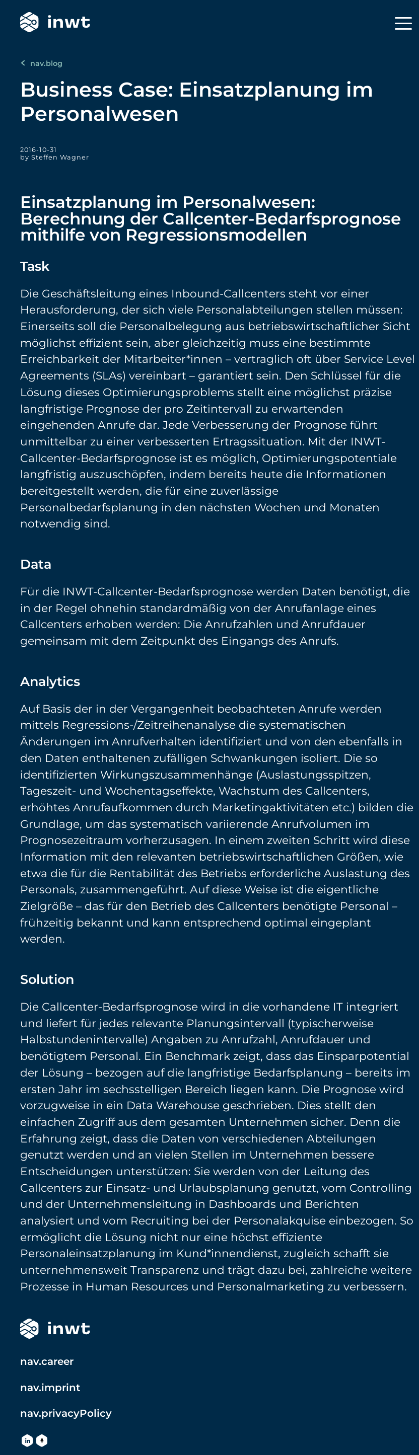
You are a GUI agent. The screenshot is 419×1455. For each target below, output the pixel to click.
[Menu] (403, 23)
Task (34, 266)
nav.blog (41, 63)
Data (35, 564)
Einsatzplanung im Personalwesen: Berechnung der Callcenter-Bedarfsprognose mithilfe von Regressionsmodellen (210, 218)
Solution (47, 979)
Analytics (50, 681)
